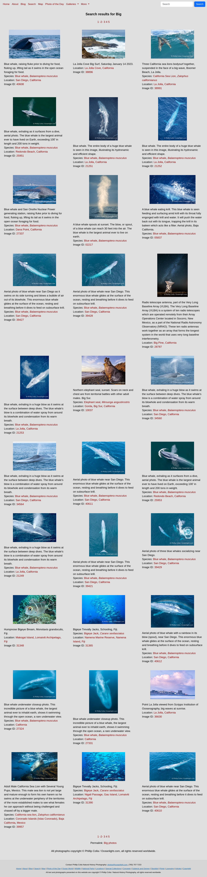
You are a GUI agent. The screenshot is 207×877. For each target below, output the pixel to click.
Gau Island (110, 794)
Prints (162, 868)
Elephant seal (92, 402)
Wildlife (78, 868)
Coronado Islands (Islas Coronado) (36, 818)
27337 (20, 233)
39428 (89, 315)
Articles (178, 868)
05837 (158, 237)
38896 (89, 72)
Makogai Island (25, 637)
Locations (100, 868)
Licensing (170, 868)
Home (6, 4)
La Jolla (158, 84)
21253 (20, 432)
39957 (20, 826)
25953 (158, 500)
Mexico (21, 822)
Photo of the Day (54, 4)
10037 (89, 410)
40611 (89, 503)
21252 (158, 166)
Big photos (110, 842)
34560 (158, 418)
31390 (89, 802)
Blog (23, 4)
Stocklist (154, 868)
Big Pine (159, 342)
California (35, 80)
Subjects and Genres (141, 868)
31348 (20, 645)
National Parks (88, 868)
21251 (89, 166)
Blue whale (21, 76)
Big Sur (98, 406)
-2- (101, 21)
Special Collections (113, 868)
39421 (89, 586)
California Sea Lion (164, 76)
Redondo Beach (25, 151)
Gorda (88, 406)
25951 (20, 155)
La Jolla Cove (93, 68)
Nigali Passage (93, 794)
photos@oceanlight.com (117, 865)
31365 (89, 645)
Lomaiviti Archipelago (48, 637)
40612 (158, 661)
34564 (20, 504)
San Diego (22, 80)
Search (32, 4)
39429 (158, 567)
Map (40, 4)
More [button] (84, 4)
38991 (158, 88)
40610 (158, 810)
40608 (20, 84)
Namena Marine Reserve (99, 637)
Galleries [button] (71, 4)
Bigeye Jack (91, 633)
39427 (20, 319)
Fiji (5, 641)
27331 (89, 743)
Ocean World (67, 868)
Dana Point (22, 229)
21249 (20, 575)
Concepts (127, 868)
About (15, 4)
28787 (158, 346)
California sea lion (25, 814)
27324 (20, 728)
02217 (89, 244)
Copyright (187, 868)
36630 (158, 716)
